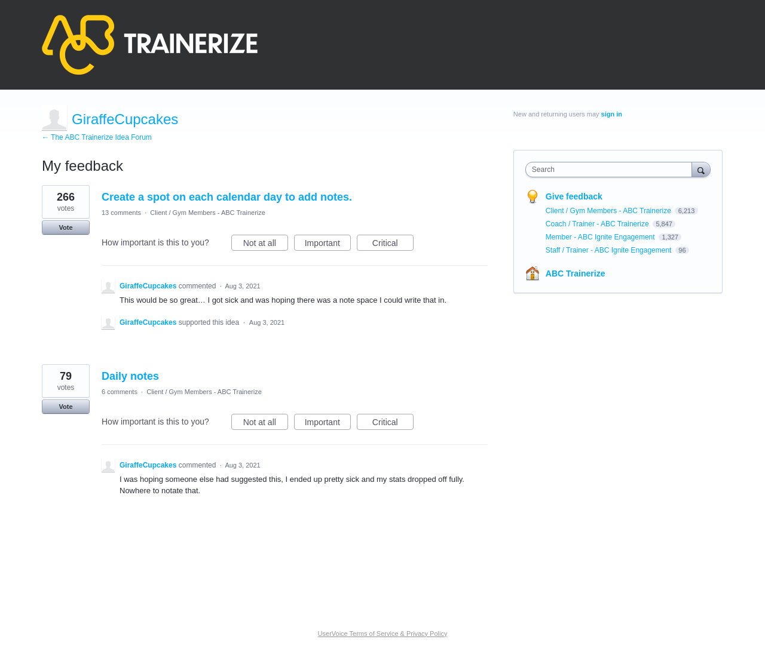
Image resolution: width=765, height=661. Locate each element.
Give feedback (574, 196)
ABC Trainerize (575, 273)
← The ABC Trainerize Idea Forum (97, 137)
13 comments (121, 212)
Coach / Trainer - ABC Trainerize (598, 224)
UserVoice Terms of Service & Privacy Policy (383, 633)
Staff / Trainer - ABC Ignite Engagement (610, 250)
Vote (65, 227)
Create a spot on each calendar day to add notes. (227, 197)
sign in (611, 114)
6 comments (119, 391)
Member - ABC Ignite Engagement (601, 237)
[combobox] (611, 169)
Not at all (265, 244)
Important (328, 244)
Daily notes (130, 376)
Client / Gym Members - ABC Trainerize (207, 212)
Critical (393, 244)
